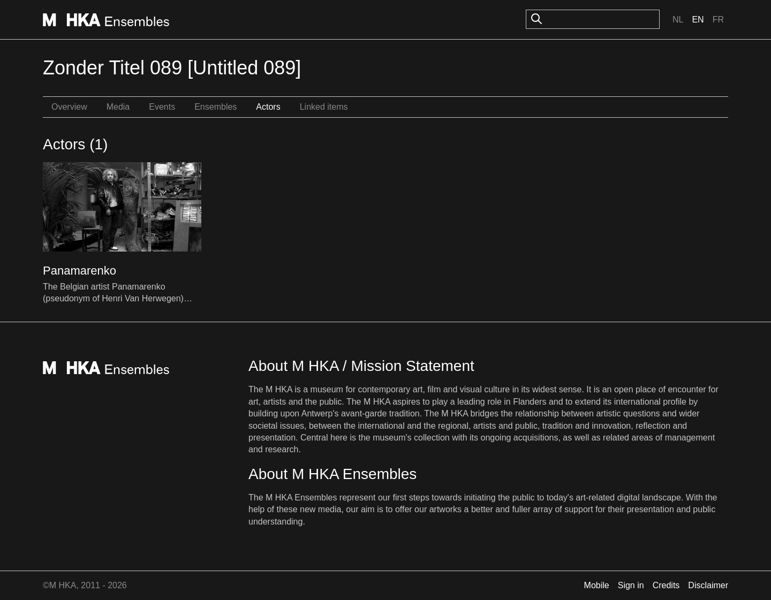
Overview (69, 106)
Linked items (324, 106)
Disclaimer (708, 585)
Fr (718, 19)
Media (118, 106)
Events (162, 106)
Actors (268, 106)
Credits (666, 585)
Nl (677, 19)
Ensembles (215, 106)
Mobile (596, 585)
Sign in (631, 585)
